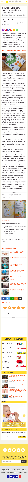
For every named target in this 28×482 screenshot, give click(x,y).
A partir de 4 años (7, 348)
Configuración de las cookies (19, 470)
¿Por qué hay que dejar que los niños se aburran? (16, 385)
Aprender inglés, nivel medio (6, 366)
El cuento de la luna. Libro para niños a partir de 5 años (17, 271)
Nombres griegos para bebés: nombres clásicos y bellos (17, 252)
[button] (3, 415)
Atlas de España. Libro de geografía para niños (16, 264)
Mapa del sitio (17, 469)
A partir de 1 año (7, 343)
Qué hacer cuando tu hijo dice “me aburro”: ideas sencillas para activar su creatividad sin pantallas (17, 390)
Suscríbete (22, 436)
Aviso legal (14, 468)
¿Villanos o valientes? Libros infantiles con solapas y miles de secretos (18, 278)
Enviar (24, 461)
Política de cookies (6, 470)
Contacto (23, 469)
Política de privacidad (7, 469)
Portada (8, 468)
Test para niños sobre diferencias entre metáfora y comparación (16, 395)
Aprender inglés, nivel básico (6, 362)
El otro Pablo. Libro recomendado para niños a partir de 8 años (18, 284)
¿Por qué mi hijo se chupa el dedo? (17, 380)
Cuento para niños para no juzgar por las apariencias (17, 376)
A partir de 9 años (7, 357)
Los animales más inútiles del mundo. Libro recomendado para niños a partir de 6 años (18, 291)
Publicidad (20, 468)
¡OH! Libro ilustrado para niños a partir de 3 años (18, 258)
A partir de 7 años (7, 352)
